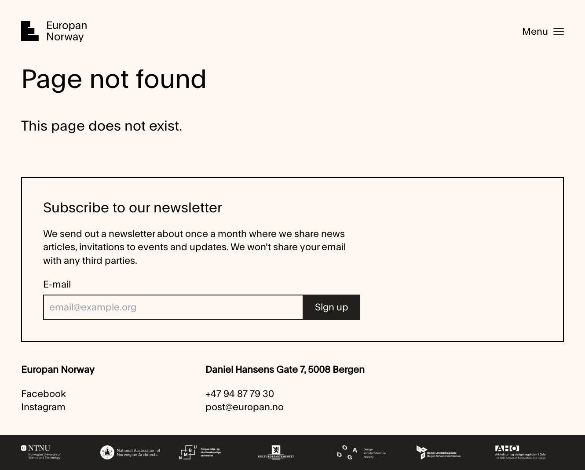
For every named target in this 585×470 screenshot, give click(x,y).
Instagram (43, 407)
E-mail (57, 284)
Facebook (43, 394)
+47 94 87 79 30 (239, 394)
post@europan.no (244, 407)
